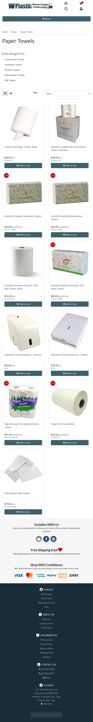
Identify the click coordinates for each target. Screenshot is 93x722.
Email (46, 677)
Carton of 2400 (10, 230)
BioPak (37, 553)
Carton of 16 (55, 437)
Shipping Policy (46, 652)
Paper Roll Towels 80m (62, 424)
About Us (46, 619)
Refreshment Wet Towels (17, 493)
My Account (46, 594)
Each (6, 368)
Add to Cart (23, 165)
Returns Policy (46, 648)
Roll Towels (11, 80)
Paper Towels (26, 31)
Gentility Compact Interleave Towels (22, 216)
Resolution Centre (46, 602)
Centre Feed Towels (16, 60)
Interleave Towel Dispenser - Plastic (69, 354)
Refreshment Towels (16, 75)
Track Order (46, 598)
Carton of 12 (55, 160)
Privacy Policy (46, 644)
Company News (46, 623)
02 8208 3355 (46, 673)
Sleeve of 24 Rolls (11, 437)
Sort (35, 92)
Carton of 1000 (10, 507)
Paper (14, 31)
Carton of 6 (8, 160)
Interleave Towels (15, 65)
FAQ (46, 607)
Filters (47, 18)
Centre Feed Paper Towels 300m (20, 146)
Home (5, 31)
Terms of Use (46, 639)
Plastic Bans (46, 627)
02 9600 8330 (46, 669)
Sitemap (46, 657)
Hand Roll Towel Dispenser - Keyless (22, 354)
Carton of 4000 (56, 299)
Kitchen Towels (13, 70)
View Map (46, 703)
